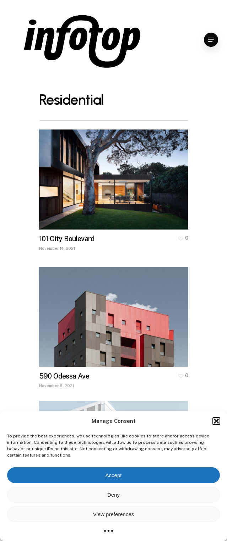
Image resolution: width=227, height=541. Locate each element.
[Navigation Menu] (211, 39)
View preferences (113, 514)
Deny (113, 495)
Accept (114, 475)
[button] (216, 421)
